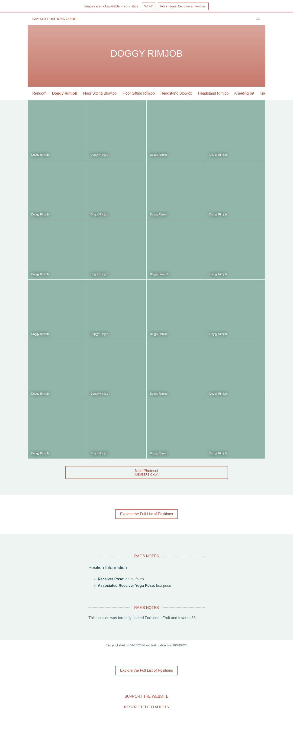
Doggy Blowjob (159, 274)
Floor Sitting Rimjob (138, 93)
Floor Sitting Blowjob (100, 93)
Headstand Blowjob (177, 93)
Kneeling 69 (244, 93)
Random (39, 93)
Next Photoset (146, 471)
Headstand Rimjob (213, 93)
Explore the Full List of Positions (146, 514)
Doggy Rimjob (64, 93)
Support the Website (146, 696)
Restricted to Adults (146, 707)
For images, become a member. (183, 6)
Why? (148, 6)
